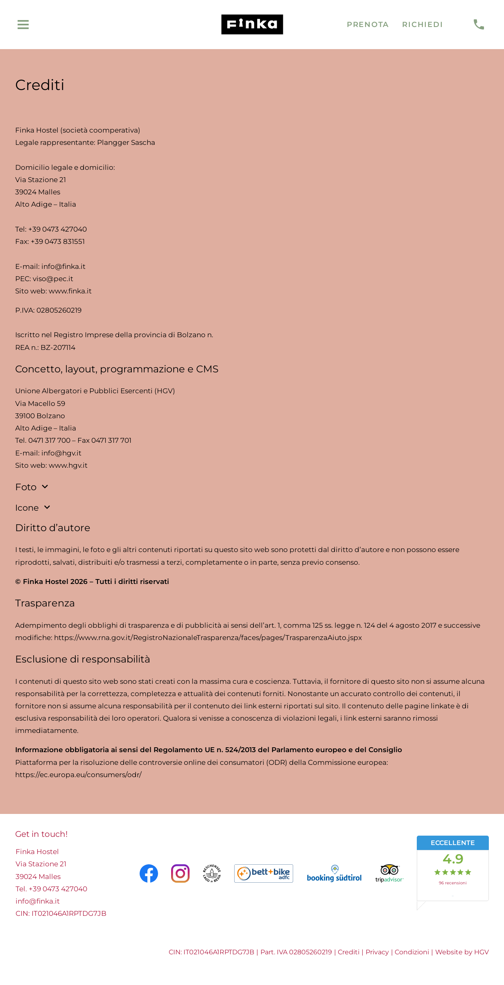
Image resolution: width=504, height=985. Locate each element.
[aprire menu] (23, 25)
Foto (33, 487)
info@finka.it (63, 266)
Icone (34, 507)
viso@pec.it (53, 279)
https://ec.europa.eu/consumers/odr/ (78, 775)
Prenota (368, 24)
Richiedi (422, 24)
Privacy (377, 952)
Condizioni (412, 952)
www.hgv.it (68, 465)
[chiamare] (479, 25)
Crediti (348, 952)
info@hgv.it (61, 453)
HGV (481, 952)
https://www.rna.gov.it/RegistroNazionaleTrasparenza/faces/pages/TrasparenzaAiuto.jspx (208, 637)
